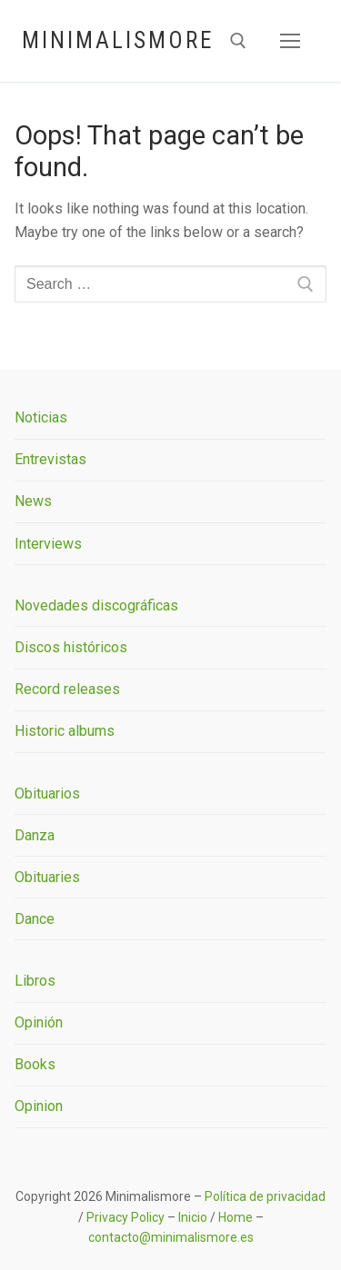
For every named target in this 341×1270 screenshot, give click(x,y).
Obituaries (47, 877)
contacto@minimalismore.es (171, 1237)
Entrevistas (50, 459)
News (33, 501)
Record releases (67, 689)
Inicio (192, 1217)
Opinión (39, 1022)
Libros (35, 980)
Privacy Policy (125, 1217)
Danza (35, 835)
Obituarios (47, 793)
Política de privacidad (265, 1196)
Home (235, 1217)
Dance (35, 919)
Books (35, 1064)
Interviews (48, 543)
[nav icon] (290, 41)
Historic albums (65, 730)
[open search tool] (238, 41)
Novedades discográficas (96, 605)
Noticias (41, 417)
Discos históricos (71, 647)
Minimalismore (118, 40)
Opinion (39, 1106)
